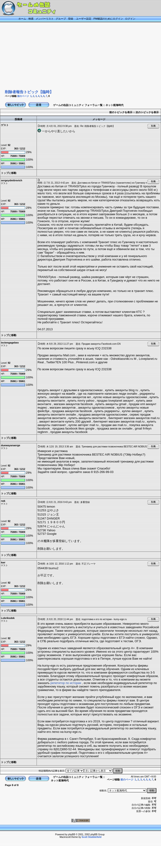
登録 (70, 18)
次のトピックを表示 (147, 112)
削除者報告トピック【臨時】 (29, 92)
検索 (31, 18)
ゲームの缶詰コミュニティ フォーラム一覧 (78, 105)
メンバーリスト (45, 18)
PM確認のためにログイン (108, 18)
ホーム (22, 18)
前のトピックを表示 (120, 112)
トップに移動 (8, 173)
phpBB (71, 834)
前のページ (23, 96)
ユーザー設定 (83, 18)
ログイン (130, 18)
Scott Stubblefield (91, 837)
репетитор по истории (66, 683)
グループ (61, 18)
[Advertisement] (76, 56)
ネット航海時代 (114, 105)
